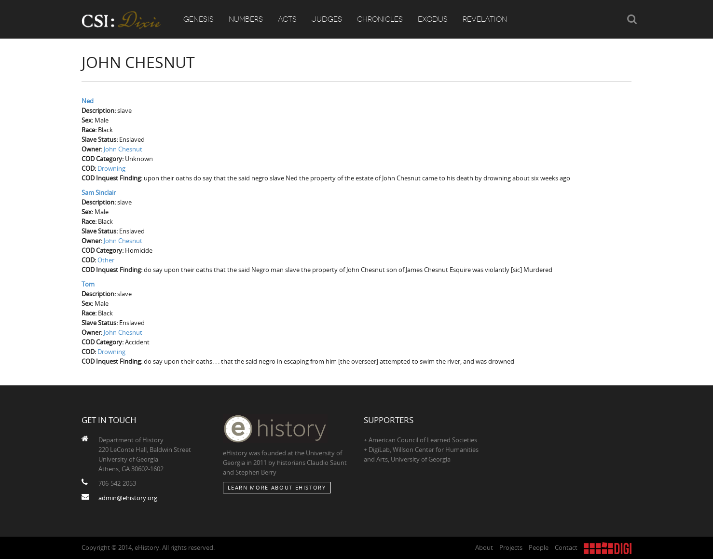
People (538, 547)
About (484, 547)
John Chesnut (123, 149)
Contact (566, 547)
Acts (287, 19)
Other (105, 260)
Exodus (433, 19)
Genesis (198, 19)
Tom (88, 284)
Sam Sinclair (99, 192)
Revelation (485, 19)
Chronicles (380, 19)
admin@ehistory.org (127, 497)
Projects (510, 547)
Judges (327, 19)
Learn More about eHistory (277, 487)
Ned (88, 100)
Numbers (246, 19)
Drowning (111, 168)
